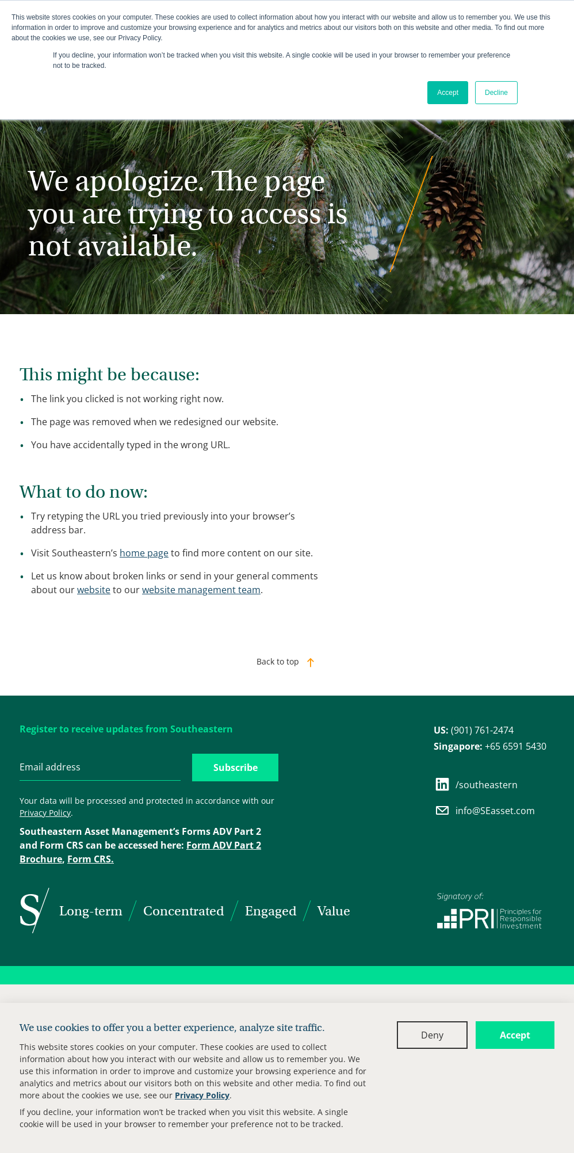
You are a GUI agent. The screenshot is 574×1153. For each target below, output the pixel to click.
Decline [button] (496, 93)
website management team (201, 589)
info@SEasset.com (484, 810)
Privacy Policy (202, 1095)
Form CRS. (90, 859)
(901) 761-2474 (474, 730)
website (93, 589)
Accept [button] (447, 93)
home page (144, 553)
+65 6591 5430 (490, 746)
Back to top (278, 661)
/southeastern (476, 784)
